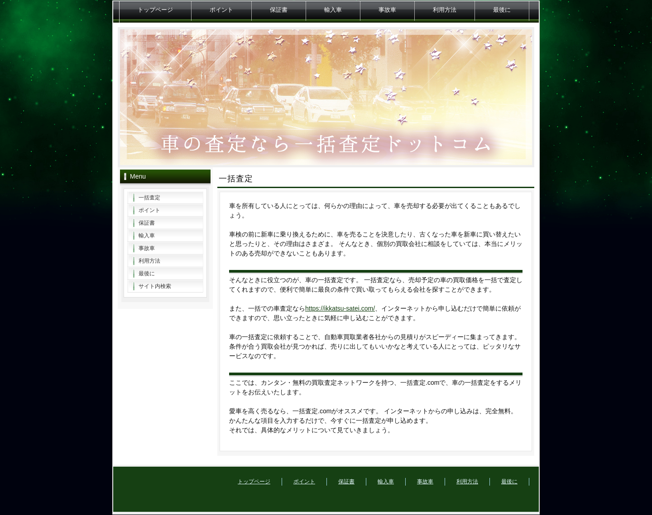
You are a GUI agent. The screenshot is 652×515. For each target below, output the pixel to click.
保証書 (279, 9)
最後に (502, 9)
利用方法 (444, 9)
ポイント (221, 9)
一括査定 (149, 197)
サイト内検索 (155, 286)
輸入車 (333, 9)
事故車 (387, 9)
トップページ (155, 9)
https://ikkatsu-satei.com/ (340, 308)
